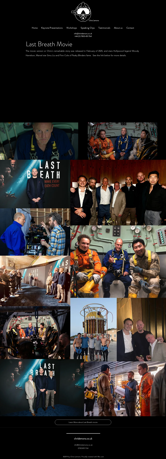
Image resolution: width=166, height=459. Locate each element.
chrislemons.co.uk (83, 438)
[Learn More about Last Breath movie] (83, 422)
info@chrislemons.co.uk (83, 33)
